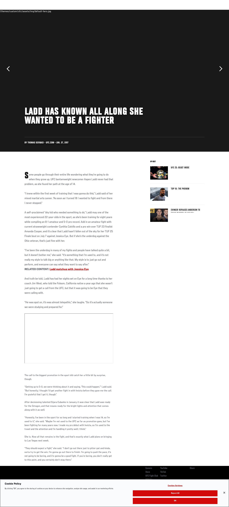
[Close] (224, 492)
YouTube (163, 468)
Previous (9, 68)
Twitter (163, 476)
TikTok (163, 472)
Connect (158, 11)
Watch (170, 11)
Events (21, 11)
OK (175, 501)
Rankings (33, 11)
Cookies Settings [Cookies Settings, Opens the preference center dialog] (175, 486)
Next (219, 68)
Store (147, 472)
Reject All (175, 493)
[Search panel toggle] (206, 11)
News (58, 11)
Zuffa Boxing (185, 11)
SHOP (198, 11)
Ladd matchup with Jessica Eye (69, 269)
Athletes (46, 11)
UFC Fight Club (151, 476)
